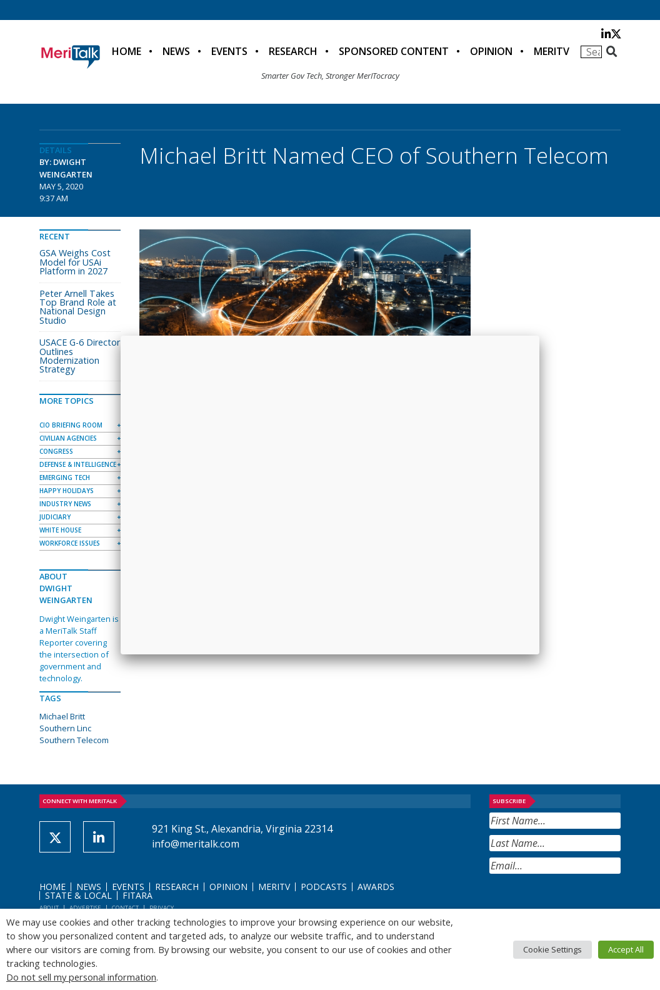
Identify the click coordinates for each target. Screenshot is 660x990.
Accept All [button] (626, 949)
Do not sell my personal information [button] (81, 977)
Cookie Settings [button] (552, 949)
